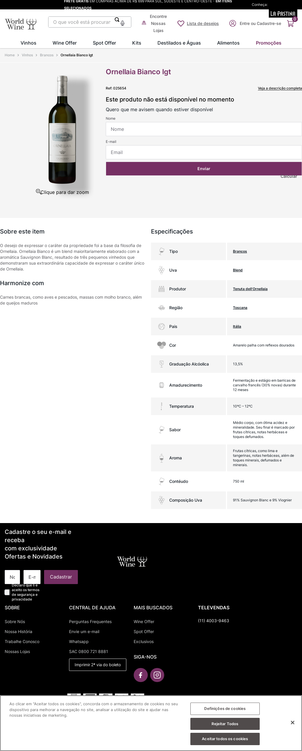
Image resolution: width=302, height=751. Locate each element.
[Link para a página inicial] (10, 55)
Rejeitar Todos (225, 725)
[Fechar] (292, 723)
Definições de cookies (225, 710)
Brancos (47, 55)
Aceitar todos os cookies (225, 740)
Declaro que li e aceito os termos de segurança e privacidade (25, 592)
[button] (122, 22)
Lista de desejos (203, 23)
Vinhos (27, 55)
